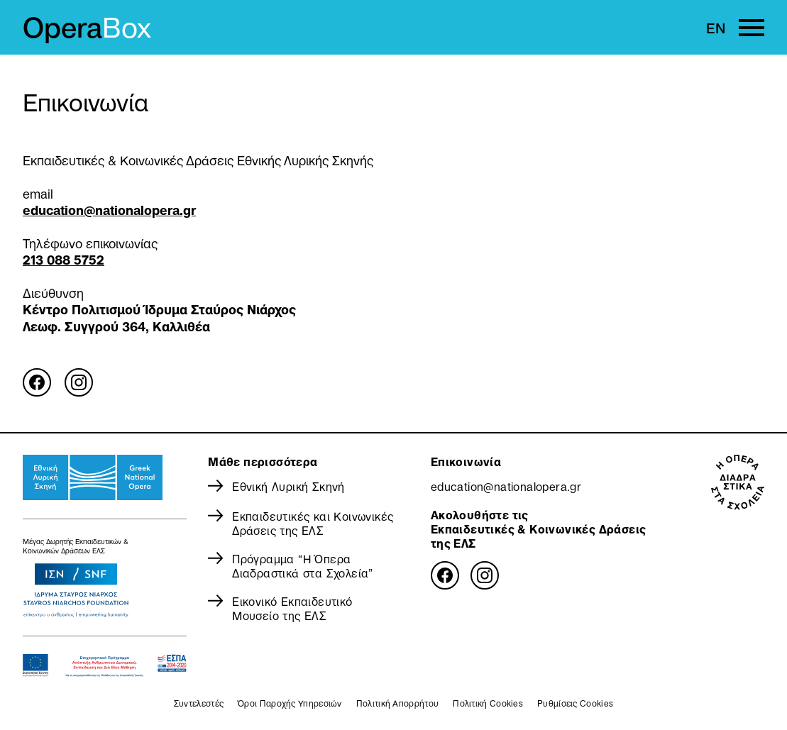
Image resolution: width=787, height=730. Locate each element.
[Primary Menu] (751, 27)
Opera (87, 27)
